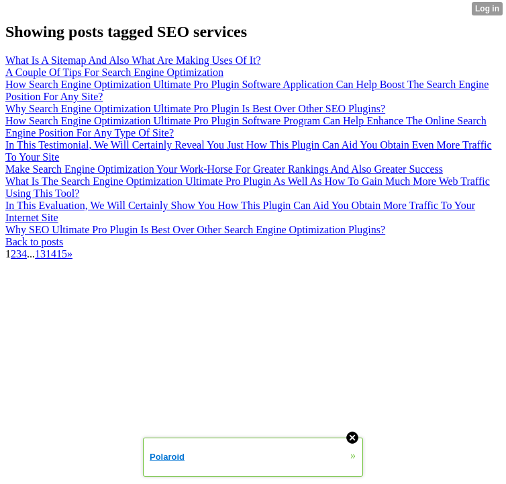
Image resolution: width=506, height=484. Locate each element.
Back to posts (34, 241)
